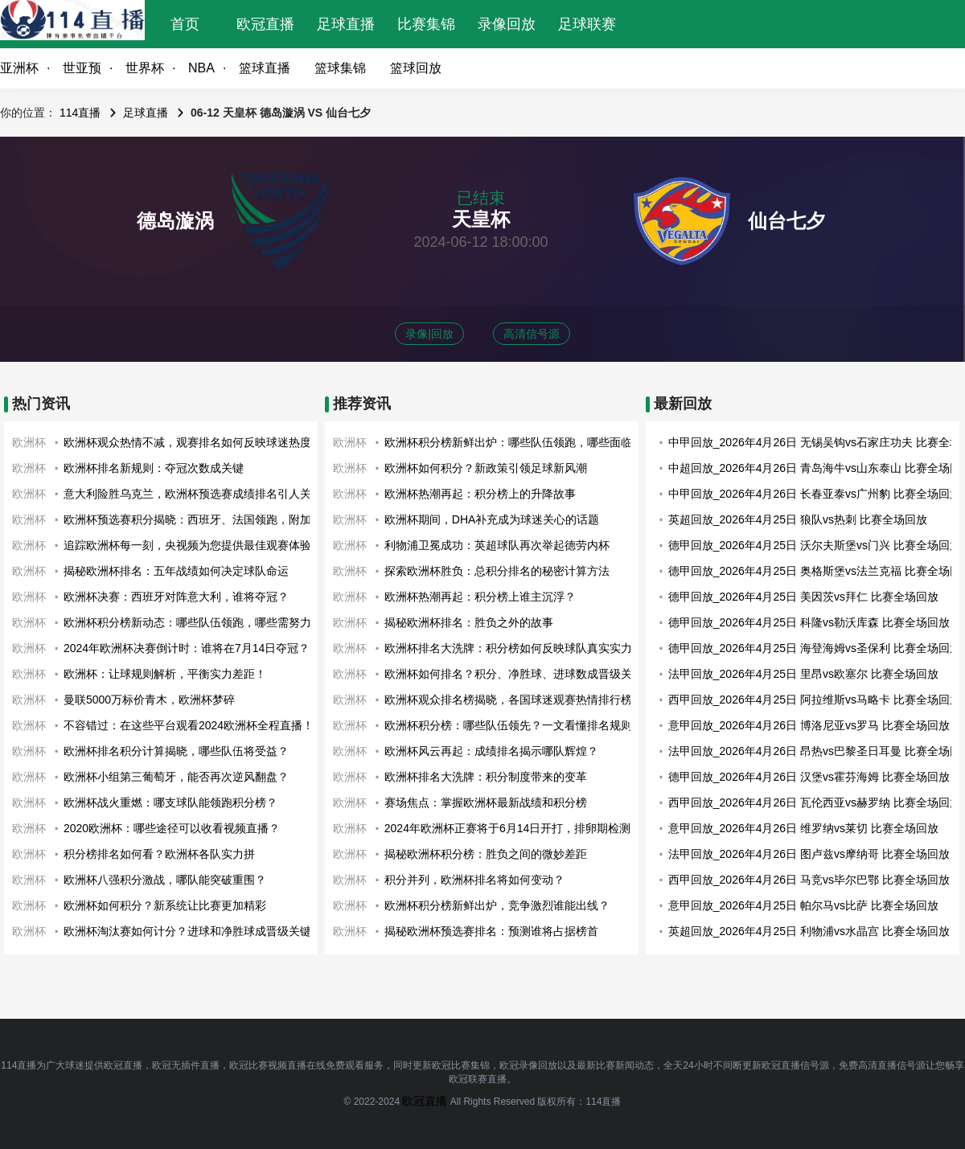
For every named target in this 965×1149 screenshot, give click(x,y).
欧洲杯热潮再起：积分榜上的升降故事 (480, 493)
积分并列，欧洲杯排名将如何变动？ (474, 879)
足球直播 (346, 24)
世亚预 (82, 68)
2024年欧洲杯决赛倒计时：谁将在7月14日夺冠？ (187, 648)
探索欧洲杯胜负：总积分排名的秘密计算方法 (497, 570)
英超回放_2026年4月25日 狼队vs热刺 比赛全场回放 (797, 519)
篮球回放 (415, 68)
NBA (201, 68)
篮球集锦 (340, 68)
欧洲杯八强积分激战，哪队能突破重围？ (165, 879)
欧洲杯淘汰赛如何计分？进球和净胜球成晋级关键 (187, 931)
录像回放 (507, 24)
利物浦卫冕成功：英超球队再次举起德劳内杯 (497, 545)
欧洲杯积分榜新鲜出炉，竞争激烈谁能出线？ (497, 905)
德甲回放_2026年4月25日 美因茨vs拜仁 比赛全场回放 (803, 596)
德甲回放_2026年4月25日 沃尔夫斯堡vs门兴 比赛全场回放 (814, 545)
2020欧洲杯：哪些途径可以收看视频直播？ (172, 828)
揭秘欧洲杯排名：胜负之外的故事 (468, 622)
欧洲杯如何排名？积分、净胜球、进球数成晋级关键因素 (525, 673)
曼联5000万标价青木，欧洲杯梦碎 (149, 699)
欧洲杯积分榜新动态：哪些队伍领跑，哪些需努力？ (193, 622)
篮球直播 (264, 68)
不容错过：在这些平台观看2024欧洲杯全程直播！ (189, 725)
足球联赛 (587, 24)
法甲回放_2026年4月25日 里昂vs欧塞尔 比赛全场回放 (803, 673)
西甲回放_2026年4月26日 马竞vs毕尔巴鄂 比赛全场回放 (809, 879)
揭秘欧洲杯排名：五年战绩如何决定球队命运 (176, 570)
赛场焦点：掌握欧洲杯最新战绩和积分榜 (485, 802)
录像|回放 (429, 333)
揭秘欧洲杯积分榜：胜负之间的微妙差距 (485, 853)
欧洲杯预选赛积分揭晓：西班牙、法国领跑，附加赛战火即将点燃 (227, 519)
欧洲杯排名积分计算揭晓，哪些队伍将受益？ (176, 751)
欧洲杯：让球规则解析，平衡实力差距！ (165, 673)
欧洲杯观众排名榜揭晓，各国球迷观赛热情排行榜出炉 (519, 699)
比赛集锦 (426, 24)
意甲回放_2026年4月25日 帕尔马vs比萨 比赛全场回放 (803, 905)
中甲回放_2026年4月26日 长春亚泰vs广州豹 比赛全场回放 (814, 493)
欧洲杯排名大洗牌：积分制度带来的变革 (485, 776)
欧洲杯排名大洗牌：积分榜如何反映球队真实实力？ (513, 648)
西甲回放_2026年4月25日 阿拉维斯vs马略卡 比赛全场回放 (814, 699)
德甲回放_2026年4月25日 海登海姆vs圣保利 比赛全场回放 (814, 648)
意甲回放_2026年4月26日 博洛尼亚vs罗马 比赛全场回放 (809, 725)
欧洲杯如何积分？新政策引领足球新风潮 (485, 468)
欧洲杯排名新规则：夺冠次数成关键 (154, 468)
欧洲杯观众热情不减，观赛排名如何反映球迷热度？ (193, 442)
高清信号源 (531, 333)
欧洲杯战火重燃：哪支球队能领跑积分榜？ (170, 802)
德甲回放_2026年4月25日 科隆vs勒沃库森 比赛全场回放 (809, 622)
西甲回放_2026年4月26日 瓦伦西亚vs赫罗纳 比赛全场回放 (814, 802)
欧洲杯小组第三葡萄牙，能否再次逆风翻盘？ (176, 776)
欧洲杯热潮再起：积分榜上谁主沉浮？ (480, 596)
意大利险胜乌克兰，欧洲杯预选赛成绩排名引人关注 (193, 493)
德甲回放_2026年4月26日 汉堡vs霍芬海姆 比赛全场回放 (809, 776)
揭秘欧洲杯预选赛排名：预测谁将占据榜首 (491, 931)
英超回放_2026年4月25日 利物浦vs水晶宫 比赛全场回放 (809, 931)
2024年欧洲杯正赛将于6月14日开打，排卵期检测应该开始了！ (541, 828)
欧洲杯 (29, 442)
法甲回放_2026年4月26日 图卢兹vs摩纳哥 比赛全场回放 (809, 853)
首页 (184, 24)
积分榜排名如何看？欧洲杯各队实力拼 (159, 853)
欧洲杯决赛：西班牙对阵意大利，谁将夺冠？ (176, 596)
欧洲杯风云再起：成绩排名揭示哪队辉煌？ (491, 751)
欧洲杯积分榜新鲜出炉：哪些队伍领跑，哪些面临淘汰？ (525, 442)
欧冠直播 (265, 24)
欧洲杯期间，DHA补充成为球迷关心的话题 (492, 519)
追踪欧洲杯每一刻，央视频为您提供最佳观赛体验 (187, 545)
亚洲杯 (19, 68)
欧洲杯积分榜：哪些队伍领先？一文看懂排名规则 (508, 725)
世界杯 (144, 68)
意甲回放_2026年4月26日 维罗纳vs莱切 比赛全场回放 (803, 828)
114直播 (80, 112)
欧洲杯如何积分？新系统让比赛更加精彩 (165, 905)
